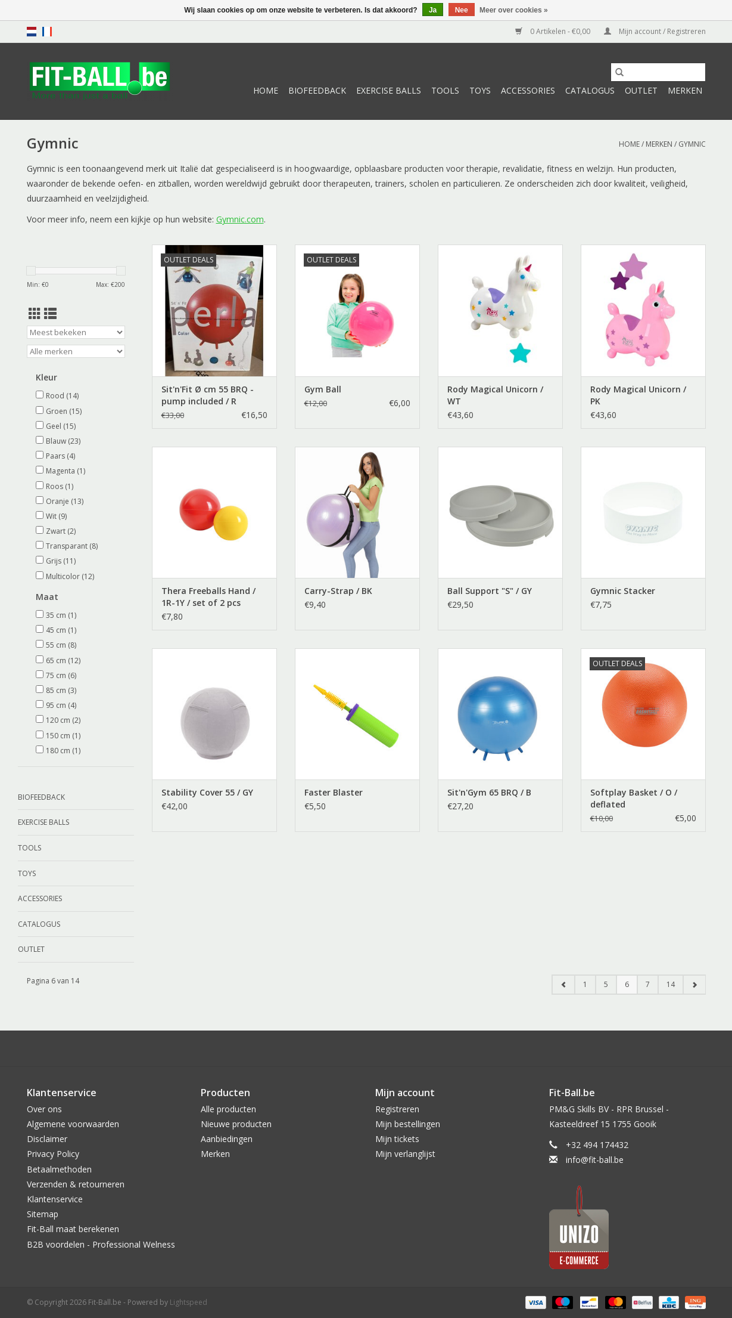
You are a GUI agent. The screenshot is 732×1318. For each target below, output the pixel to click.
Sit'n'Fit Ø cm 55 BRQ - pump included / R (207, 395)
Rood (62, 396)
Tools (445, 90)
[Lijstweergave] (50, 313)
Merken (685, 90)
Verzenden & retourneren (75, 1184)
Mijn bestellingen (407, 1124)
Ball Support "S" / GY (489, 590)
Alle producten (228, 1109)
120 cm (63, 720)
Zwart (61, 531)
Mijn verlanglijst (405, 1153)
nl (31, 31)
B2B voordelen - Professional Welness (101, 1244)
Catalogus (590, 90)
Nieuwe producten (236, 1124)
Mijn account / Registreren (655, 31)
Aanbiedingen (227, 1138)
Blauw (63, 441)
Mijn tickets (397, 1138)
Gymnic (692, 144)
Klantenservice (55, 1199)
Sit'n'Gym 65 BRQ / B (489, 792)
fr (47, 31)
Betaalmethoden (59, 1169)
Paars (60, 456)
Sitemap (42, 1214)
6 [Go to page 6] (627, 984)
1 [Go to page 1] (585, 984)
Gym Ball (322, 389)
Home (265, 90)
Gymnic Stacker (622, 590)
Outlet (641, 90)
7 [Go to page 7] (648, 984)
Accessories (528, 90)
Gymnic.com (240, 219)
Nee (461, 10)
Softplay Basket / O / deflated (633, 798)
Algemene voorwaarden (73, 1124)
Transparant (72, 546)
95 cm (61, 705)
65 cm (63, 660)
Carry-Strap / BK (338, 590)
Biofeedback (317, 90)
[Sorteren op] (76, 332)
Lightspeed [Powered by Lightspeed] (188, 1302)
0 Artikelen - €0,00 (553, 31)
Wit (56, 516)
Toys (480, 90)
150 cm (63, 736)
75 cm (61, 675)
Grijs (61, 561)
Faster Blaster (333, 792)
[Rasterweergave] (35, 313)
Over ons (44, 1109)
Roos (59, 486)
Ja (433, 10)
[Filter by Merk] (76, 351)
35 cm (61, 615)
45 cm (61, 630)
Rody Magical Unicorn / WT (495, 395)
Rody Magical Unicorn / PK (638, 395)
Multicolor (70, 576)
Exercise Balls (388, 90)
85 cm (61, 690)
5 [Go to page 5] (606, 984)
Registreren (397, 1109)
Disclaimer (47, 1138)
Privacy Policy (53, 1153)
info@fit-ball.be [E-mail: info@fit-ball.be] (595, 1159)
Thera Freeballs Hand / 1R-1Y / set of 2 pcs (208, 596)
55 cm (61, 645)
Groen (64, 411)
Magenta (65, 471)
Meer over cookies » (513, 10)
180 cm (63, 750)
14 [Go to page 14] (670, 984)
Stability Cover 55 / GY (207, 792)
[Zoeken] (658, 72)
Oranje (64, 501)
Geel (61, 426)
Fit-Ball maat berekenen (73, 1229)
